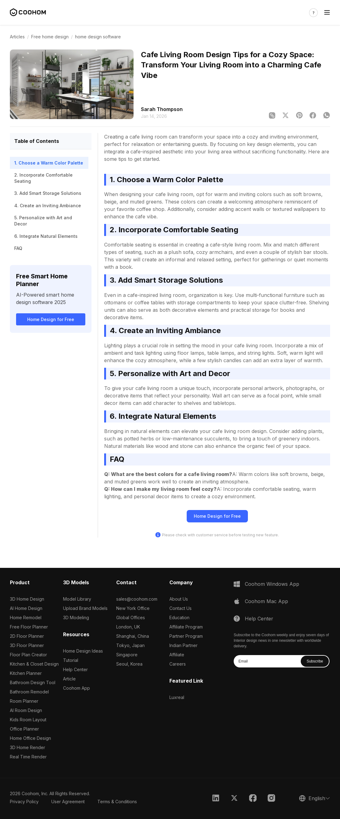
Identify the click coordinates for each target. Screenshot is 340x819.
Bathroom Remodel (29, 691)
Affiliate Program (186, 626)
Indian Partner (183, 645)
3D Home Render (27, 747)
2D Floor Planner (27, 636)
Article (69, 678)
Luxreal (176, 697)
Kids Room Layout (28, 719)
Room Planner (24, 701)
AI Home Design (26, 608)
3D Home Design (27, 599)
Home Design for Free (50, 319)
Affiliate (176, 654)
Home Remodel (25, 617)
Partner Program (186, 636)
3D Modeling (76, 617)
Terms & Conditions (117, 801)
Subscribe (315, 661)
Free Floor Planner (29, 626)
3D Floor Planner (27, 645)
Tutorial (70, 660)
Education (179, 617)
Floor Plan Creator (28, 654)
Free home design (50, 36)
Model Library (77, 599)
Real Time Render (28, 756)
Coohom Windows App (272, 584)
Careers (177, 664)
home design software (98, 36)
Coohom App (76, 688)
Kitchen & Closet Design (34, 664)
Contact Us (180, 608)
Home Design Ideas (83, 651)
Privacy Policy (24, 801)
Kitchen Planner (26, 673)
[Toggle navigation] (327, 13)
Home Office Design (30, 738)
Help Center (75, 669)
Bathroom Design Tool (32, 682)
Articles (17, 36)
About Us (178, 599)
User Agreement (68, 801)
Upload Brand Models (85, 608)
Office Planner (24, 728)
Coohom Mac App (266, 601)
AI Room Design (26, 710)
